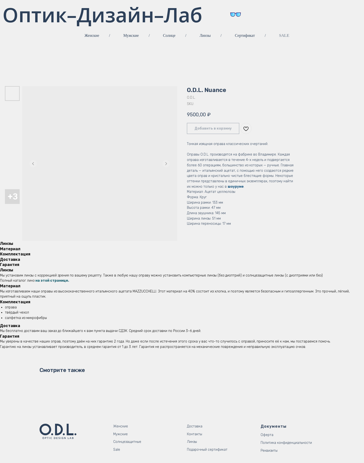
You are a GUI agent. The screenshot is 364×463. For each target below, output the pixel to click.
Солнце (169, 35)
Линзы (205, 35)
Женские (91, 35)
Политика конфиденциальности (286, 443)
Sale (116, 450)
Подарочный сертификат (207, 450)
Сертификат (245, 35)
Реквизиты (269, 451)
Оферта (267, 435)
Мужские (131, 35)
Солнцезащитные (127, 442)
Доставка (194, 426)
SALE (284, 35)
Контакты (194, 434)
